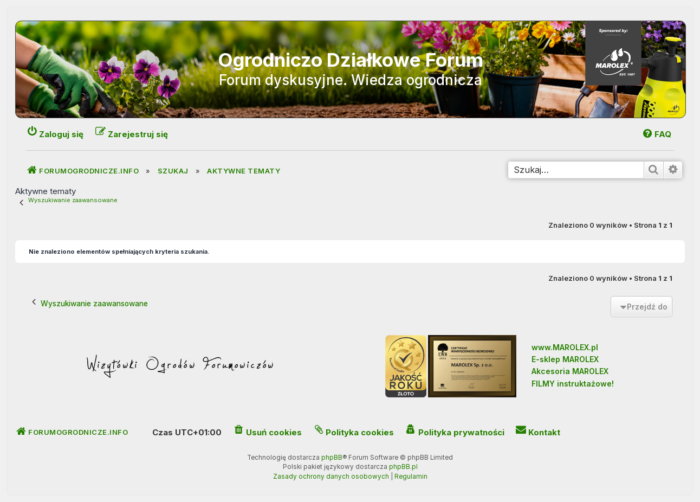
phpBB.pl (403, 467)
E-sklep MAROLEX (565, 359)
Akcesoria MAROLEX (570, 371)
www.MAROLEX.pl (565, 347)
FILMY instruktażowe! (573, 383)
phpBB (331, 457)
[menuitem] (656, 134)
